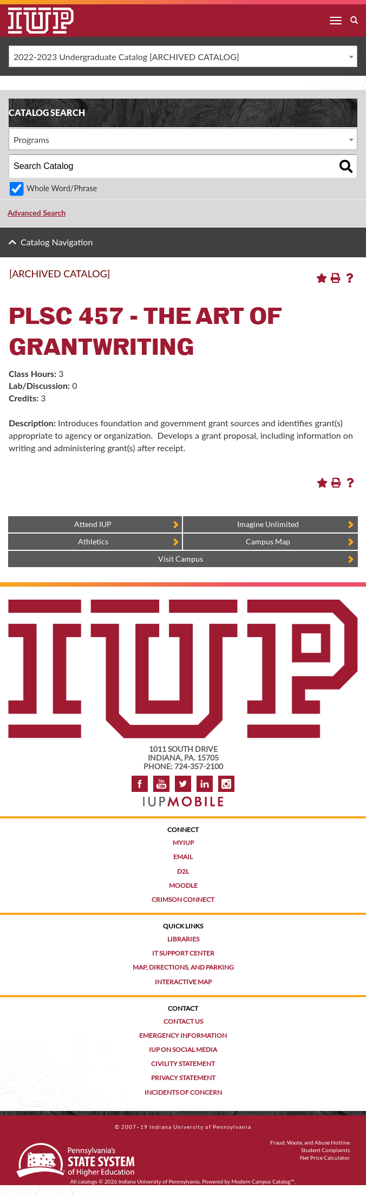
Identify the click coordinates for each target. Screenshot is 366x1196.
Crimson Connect (183, 899)
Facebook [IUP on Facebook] (140, 784)
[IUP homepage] (183, 604)
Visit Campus (180, 558)
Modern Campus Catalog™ (263, 1181)
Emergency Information (183, 1035)
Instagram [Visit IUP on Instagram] (226, 784)
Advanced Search (37, 212)
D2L (183, 871)
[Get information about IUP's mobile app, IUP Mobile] (183, 798)
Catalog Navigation (57, 242)
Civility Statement (183, 1064)
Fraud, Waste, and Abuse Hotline (310, 1142)
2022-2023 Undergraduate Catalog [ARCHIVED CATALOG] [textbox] (126, 56)
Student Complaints (325, 1150)
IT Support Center (183, 953)
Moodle (183, 885)
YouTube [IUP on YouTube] (161, 784)
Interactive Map (183, 982)
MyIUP (183, 842)
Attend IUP (93, 524)
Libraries (183, 939)
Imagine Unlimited (268, 524)
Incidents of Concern (183, 1092)
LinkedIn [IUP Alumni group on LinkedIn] (205, 784)
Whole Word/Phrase (62, 188)
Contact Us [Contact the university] (183, 1021)
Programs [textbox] (31, 139)
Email (183, 857)
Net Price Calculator (325, 1157)
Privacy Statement (183, 1078)
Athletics (93, 541)
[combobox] (183, 56)
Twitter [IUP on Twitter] (183, 784)
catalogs (87, 1181)
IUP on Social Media (183, 1049)
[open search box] (354, 20)
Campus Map (268, 541)
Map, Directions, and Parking (183, 967)
